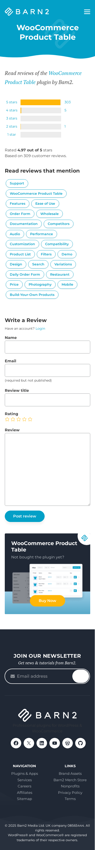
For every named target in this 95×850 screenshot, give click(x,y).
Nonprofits (70, 786)
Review (12, 430)
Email (10, 361)
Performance (41, 234)
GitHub (80, 743)
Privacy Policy (70, 792)
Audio (15, 234)
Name (11, 337)
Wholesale (49, 214)
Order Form (20, 214)
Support (17, 183)
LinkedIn (42, 743)
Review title (17, 390)
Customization (22, 244)
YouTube (54, 743)
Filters (46, 254)
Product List (20, 254)
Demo (67, 254)
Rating (11, 414)
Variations (63, 264)
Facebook (16, 743)
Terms (70, 798)
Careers (24, 786)
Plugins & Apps (24, 773)
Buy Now (47, 600)
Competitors (58, 224)
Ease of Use (45, 203)
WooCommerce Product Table (36, 193)
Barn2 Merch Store (70, 780)
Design (16, 264)
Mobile (67, 284)
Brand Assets (70, 773)
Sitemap (24, 798)
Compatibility (57, 244)
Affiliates (24, 792)
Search (38, 264)
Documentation (24, 224)
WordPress (67, 743)
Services (24, 780)
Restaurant (59, 274)
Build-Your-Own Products (32, 295)
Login (40, 328)
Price (14, 284)
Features (17, 203)
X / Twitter (29, 743)
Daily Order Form (25, 274)
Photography (40, 284)
